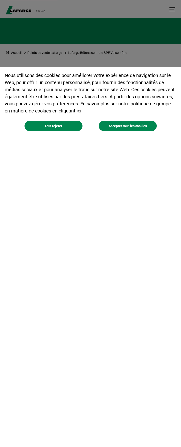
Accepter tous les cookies (128, 126)
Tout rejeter (53, 126)
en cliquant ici (66, 111)
